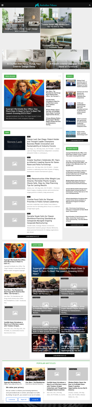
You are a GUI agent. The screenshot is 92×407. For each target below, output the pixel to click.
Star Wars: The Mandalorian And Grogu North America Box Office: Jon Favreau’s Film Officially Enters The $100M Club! (76, 141)
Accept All (35, 399)
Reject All (23, 399)
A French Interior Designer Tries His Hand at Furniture (68, 43)
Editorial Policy (78, 405)
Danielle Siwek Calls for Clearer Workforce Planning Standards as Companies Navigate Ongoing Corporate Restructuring (41, 197)
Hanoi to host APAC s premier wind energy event (82, 110)
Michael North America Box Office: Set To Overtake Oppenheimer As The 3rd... (72, 326)
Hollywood (35, 227)
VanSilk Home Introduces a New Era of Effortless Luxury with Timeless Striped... (52, 80)
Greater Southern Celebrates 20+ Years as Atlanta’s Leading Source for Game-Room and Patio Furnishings (43, 140)
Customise (12, 399)
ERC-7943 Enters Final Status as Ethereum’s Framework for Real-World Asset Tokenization (77, 187)
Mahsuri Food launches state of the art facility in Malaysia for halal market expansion (82, 61)
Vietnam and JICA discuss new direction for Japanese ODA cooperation (82, 72)
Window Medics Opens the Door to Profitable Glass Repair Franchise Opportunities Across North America (76, 159)
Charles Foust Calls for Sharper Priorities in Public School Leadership (43, 178)
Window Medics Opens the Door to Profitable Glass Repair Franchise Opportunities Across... (53, 90)
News (7, 110)
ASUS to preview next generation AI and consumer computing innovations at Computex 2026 (82, 100)
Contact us (86, 405)
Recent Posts (72, 126)
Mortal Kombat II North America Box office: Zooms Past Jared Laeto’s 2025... (45, 326)
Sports (69, 54)
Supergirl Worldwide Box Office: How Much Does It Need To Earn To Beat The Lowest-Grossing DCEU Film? (23, 89)
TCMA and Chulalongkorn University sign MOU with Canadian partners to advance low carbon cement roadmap (82, 86)
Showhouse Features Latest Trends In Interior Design (75, 24)
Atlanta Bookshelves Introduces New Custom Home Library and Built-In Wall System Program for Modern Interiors (76, 178)
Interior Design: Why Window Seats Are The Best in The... (46, 24)
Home (57, 405)
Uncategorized (64, 256)
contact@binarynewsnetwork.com (49, 397)
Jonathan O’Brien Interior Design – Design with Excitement (17, 24)
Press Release (10, 54)
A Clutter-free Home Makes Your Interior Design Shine (24, 43)
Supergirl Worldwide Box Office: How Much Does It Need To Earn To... (15, 239)
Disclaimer (63, 405)
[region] (23, 394)
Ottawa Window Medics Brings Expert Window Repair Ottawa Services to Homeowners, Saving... (53, 99)
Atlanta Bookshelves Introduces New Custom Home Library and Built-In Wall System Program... (45, 307)
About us (70, 405)
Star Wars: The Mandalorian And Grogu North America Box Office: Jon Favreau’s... (53, 71)
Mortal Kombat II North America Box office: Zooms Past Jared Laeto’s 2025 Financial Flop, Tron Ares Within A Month (77, 196)
